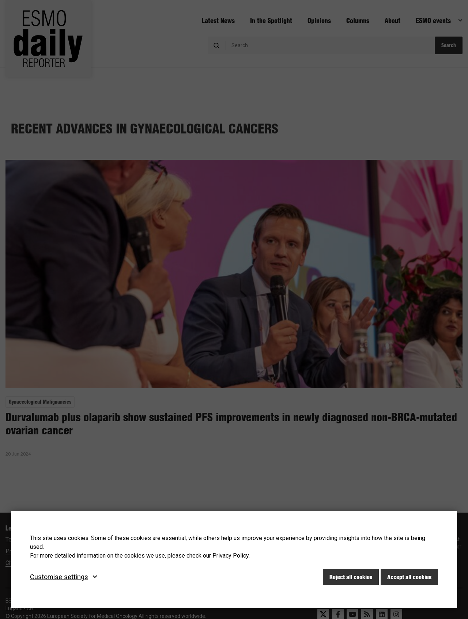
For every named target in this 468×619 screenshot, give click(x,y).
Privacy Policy (230, 555)
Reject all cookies (350, 577)
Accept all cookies (409, 577)
